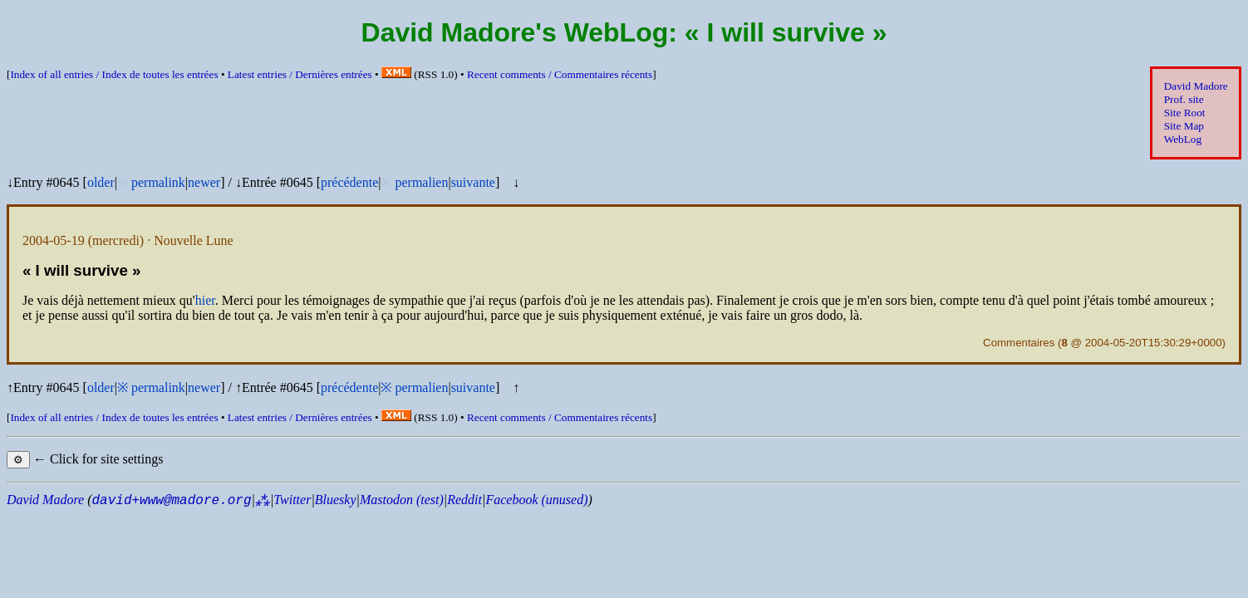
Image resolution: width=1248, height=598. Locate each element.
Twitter (292, 500)
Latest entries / (300, 74)
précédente (349, 182)
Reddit (464, 500)
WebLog (1182, 139)
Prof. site (1184, 99)
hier (205, 300)
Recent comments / (559, 74)
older (101, 182)
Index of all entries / (114, 74)
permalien (421, 182)
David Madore (1196, 86)
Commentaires (1018, 342)
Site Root (1185, 112)
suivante (473, 182)
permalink (158, 182)
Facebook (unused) (536, 500)
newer (204, 182)
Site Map (1184, 126)
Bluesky (335, 500)
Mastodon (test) (402, 500)
